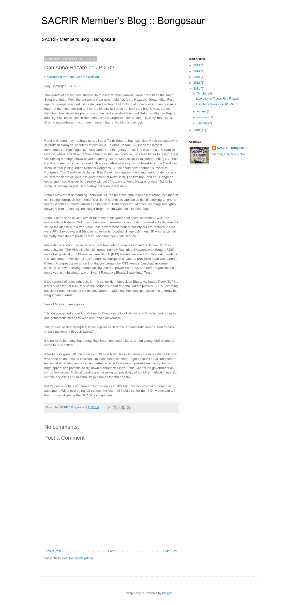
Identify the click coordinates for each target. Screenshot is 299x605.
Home (112, 551)
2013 (197, 77)
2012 (197, 82)
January (202, 123)
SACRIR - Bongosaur (232, 148)
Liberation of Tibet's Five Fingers (217, 98)
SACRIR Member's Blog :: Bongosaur (123, 20)
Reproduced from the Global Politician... (73, 77)
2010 (197, 130)
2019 (197, 65)
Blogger (167, 593)
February (203, 117)
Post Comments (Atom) (77, 558)
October (202, 93)
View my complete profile (228, 154)
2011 (197, 88)
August (202, 111)
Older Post (170, 551)
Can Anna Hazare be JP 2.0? (215, 104)
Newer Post (53, 551)
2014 (197, 71)
